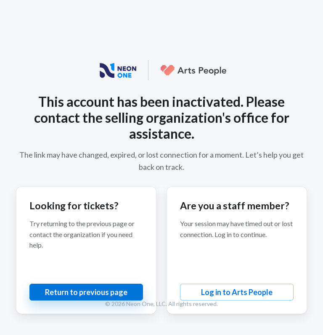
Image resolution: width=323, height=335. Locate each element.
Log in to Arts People (237, 292)
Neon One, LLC (146, 303)
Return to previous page (86, 292)
